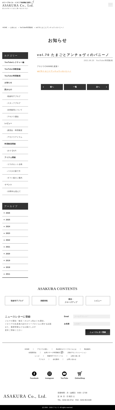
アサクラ (56, 407)
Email (66, 320)
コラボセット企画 (14, 164)
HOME (27, 349)
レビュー (8, 123)
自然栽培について (14, 110)
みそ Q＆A (11, 151)
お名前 (66, 328)
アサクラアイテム (14, 137)
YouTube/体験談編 (12, 69)
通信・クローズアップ (71, 304)
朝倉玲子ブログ (13, 96)
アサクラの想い (42, 349)
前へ (52, 87)
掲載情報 (44, 305)
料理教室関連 (10, 144)
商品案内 (87, 349)
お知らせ (8, 83)
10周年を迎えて (14, 191)
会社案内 (56, 359)
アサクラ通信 (13, 117)
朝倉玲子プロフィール (55, 355)
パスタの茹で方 (13, 171)
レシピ (37, 355)
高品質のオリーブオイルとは (66, 349)
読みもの (8, 89)
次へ (98, 87)
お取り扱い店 (75, 355)
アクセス (42, 359)
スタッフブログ (13, 103)
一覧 (75, 87)
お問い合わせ (71, 359)
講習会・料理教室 (14, 130)
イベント (8, 185)
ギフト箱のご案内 (14, 178)
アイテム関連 (10, 157)
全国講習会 (32, 352)
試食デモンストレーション (77, 352)
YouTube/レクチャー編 (14, 62)
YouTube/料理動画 (104, 60)
